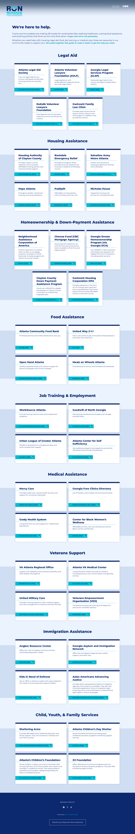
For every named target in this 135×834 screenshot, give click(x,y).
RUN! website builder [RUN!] (71, 814)
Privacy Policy (67, 802)
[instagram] (123, 6)
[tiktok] (127, 6)
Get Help (115, 6)
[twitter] (125, 6)
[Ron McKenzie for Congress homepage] (14, 10)
